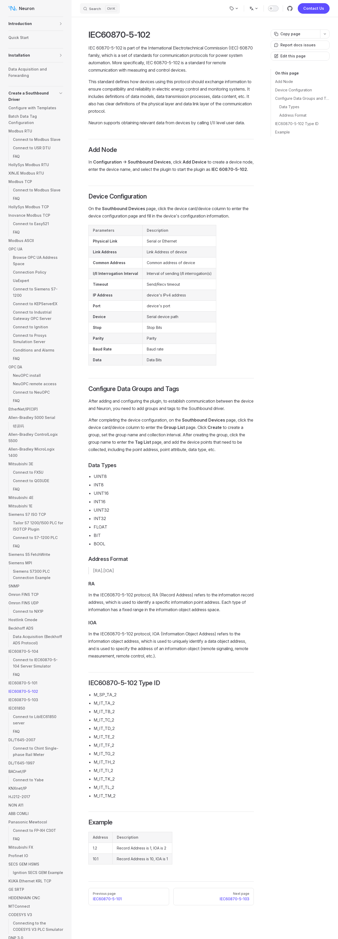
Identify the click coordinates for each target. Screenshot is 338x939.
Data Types (289, 107)
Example (282, 132)
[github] (290, 8)
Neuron (21, 8)
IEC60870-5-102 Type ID (297, 123)
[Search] (100, 8)
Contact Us (313, 8)
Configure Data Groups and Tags (302, 98)
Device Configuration (293, 90)
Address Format (292, 115)
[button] (61, 23)
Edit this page (290, 56)
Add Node (284, 81)
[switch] (273, 8)
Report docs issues (295, 45)
